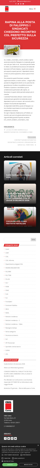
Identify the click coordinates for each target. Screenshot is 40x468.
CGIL (6, 257)
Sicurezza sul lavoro (11, 335)
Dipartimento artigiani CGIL (14, 264)
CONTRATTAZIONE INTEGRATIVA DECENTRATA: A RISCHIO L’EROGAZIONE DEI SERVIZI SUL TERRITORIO (22, 142)
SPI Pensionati (10, 343)
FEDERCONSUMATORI (12, 268)
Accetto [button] (9, 464)
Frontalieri (8, 302)
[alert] (20, 456)
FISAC (7, 290)
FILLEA (7, 279)
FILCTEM (8, 275)
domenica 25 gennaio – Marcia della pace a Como (19, 388)
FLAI (6, 294)
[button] (20, 461)
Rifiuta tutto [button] (28, 464)
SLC (6, 339)
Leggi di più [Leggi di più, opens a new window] (27, 452)
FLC (6, 298)
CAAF (7, 253)
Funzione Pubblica (11, 305)
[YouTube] (23, 4)
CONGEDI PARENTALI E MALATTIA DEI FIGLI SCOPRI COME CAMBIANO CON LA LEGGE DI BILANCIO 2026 (18, 374)
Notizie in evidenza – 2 (12, 320)
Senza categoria (10, 332)
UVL (6, 354)
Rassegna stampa (11, 328)
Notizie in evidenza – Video (13, 324)
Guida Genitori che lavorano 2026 (14, 364)
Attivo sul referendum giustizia (13, 368)
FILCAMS (8, 272)
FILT (6, 283)
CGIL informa (9, 260)
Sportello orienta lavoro (13, 347)
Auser (7, 249)
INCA (7, 309)
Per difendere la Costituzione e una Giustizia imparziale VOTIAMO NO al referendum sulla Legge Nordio (18, 382)
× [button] (38, 445)
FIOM (7, 287)
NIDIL (7, 313)
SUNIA (7, 350)
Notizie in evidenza (11, 317)
